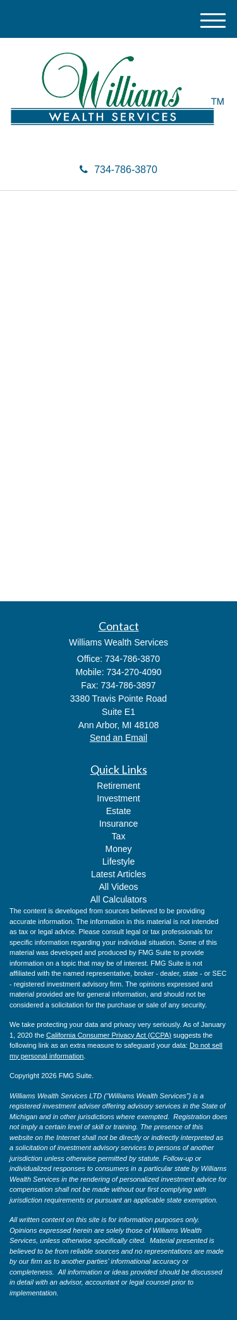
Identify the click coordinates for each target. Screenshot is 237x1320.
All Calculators (118, 899)
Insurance (118, 824)
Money (118, 849)
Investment (118, 798)
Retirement (118, 786)
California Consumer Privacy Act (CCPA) (108, 1035)
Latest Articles (118, 874)
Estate (118, 811)
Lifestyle (118, 861)
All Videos (118, 887)
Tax (119, 836)
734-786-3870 (118, 169)
